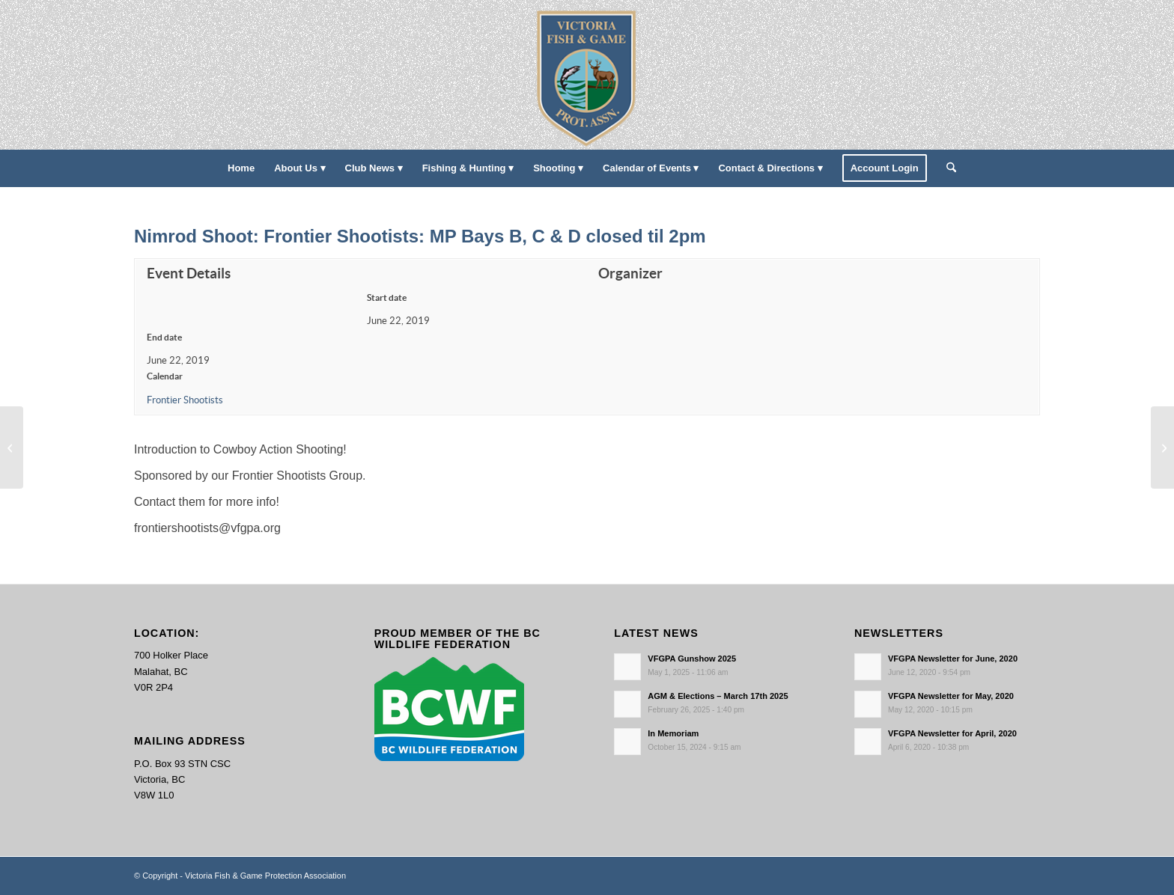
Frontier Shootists (185, 400)
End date (164, 337)
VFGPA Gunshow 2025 (692, 658)
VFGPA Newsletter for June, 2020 (953, 658)
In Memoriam (673, 733)
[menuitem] (241, 168)
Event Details (189, 273)
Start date (387, 297)
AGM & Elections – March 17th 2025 (718, 695)
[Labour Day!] (1162, 447)
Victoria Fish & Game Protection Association (265, 875)
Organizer (630, 273)
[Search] (946, 168)
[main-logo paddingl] (587, 75)
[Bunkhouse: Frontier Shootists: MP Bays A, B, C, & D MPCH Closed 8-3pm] (11, 447)
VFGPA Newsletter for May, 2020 (951, 695)
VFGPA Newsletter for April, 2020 (952, 733)
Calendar (165, 376)
